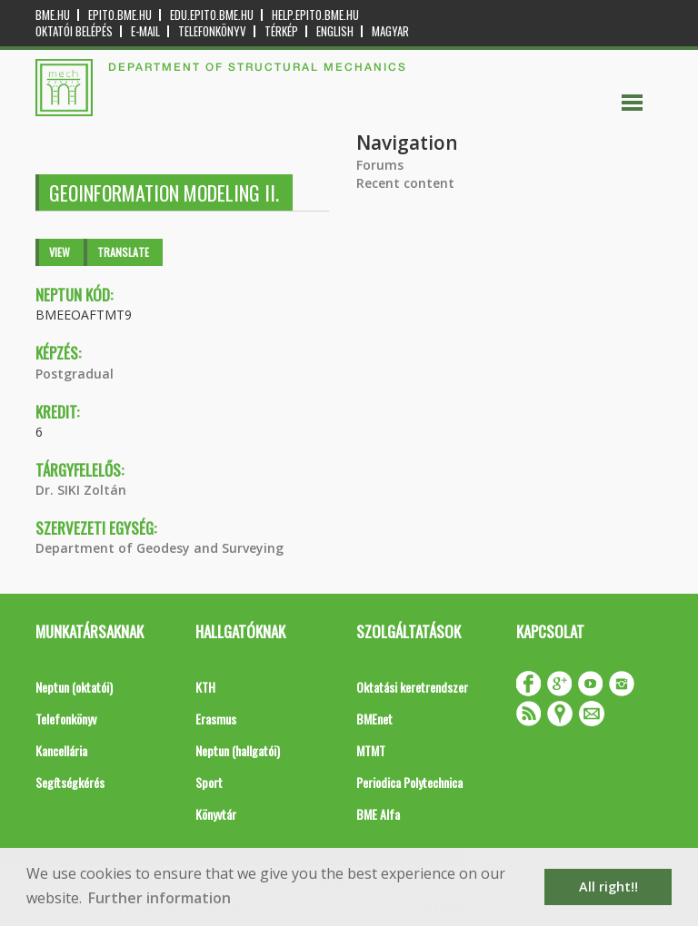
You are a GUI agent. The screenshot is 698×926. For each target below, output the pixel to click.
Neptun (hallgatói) (237, 750)
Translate (123, 252)
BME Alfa (378, 813)
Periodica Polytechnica (409, 782)
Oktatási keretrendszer (412, 686)
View (59, 252)
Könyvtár (215, 813)
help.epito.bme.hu (315, 15)
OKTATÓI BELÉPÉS (74, 31)
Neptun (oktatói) (74, 686)
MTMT (370, 750)
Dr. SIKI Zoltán (80, 489)
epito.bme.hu (120, 15)
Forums (380, 164)
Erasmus (215, 718)
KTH (205, 686)
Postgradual (74, 373)
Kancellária (61, 750)
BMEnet (374, 718)
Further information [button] (159, 898)
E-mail (145, 31)
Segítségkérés (70, 782)
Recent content (405, 183)
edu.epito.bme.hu (212, 15)
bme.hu (52, 15)
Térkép (281, 31)
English (335, 31)
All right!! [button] (608, 886)
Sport (209, 782)
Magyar (390, 31)
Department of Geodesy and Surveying (159, 548)
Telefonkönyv (212, 31)
